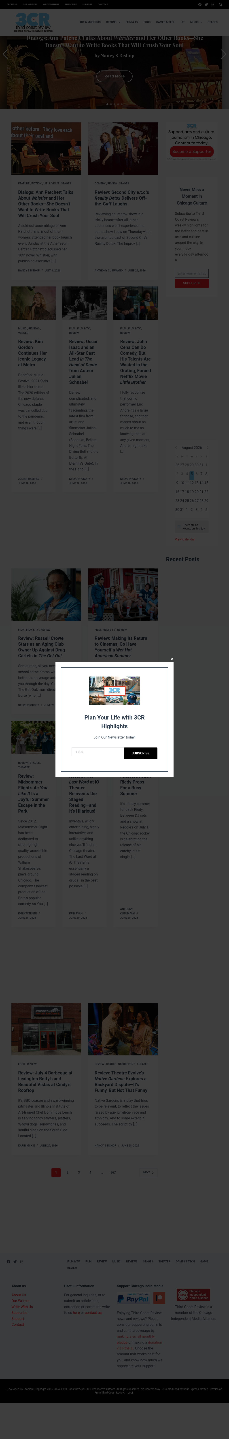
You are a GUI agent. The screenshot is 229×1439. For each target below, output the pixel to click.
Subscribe (141, 753)
